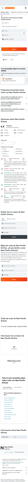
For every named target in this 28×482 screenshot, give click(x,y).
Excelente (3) (6, 156)
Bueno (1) (5, 153)
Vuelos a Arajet (7, 419)
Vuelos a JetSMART (8, 400)
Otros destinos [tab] (18, 387)
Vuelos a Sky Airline (8, 402)
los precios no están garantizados (13, 463)
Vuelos (5, 452)
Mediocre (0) (19, 149)
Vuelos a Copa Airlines (9, 408)
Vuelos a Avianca (8, 404)
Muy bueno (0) (19, 153)
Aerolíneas (11, 452)
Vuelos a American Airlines (10, 414)
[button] (2, 8)
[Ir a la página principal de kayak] (9, 8)
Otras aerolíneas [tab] (7, 387)
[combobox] (5, 22)
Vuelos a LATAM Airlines (9, 398)
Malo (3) (4, 149)
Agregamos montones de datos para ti (14, 470)
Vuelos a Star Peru (8, 406)
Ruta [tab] (3, 219)
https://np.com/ (14, 361)
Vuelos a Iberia (7, 410)
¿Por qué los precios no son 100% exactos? (14, 473)
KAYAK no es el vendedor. (14, 468)
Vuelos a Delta (7, 416)
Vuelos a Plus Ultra (8, 412)
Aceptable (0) (6, 151)
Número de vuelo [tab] (11, 219)
